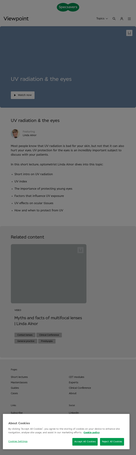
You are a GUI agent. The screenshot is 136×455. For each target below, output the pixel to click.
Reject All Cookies (112, 442)
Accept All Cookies (84, 442)
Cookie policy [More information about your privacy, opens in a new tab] (92, 432)
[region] (66, 431)
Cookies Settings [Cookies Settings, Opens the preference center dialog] (17, 441)
